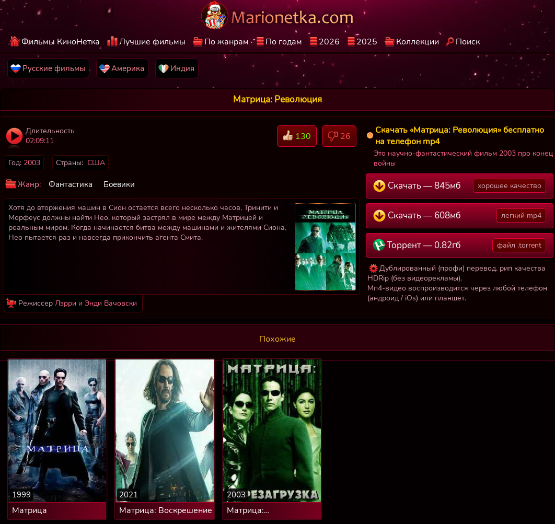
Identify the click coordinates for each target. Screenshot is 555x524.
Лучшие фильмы (152, 42)
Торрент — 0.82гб (459, 245)
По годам (283, 42)
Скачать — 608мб (459, 215)
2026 (329, 42)
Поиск (468, 42)
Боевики (119, 184)
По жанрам (226, 42)
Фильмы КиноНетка (60, 42)
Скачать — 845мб (459, 186)
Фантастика (70, 184)
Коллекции (417, 42)
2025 (366, 42)
